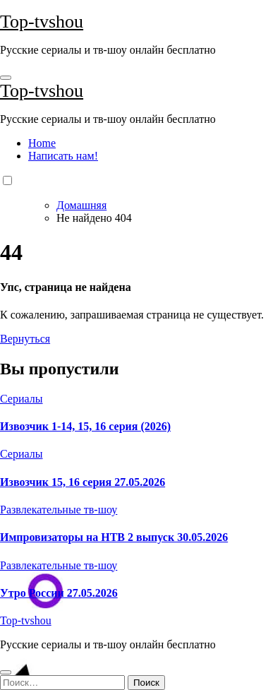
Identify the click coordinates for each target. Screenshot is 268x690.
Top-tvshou (41, 21)
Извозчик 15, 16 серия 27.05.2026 (82, 482)
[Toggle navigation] (5, 78)
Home (42, 143)
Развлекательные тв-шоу (58, 510)
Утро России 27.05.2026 (59, 593)
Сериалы (21, 399)
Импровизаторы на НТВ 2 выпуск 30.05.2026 (114, 537)
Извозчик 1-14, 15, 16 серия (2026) (85, 426)
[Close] (5, 672)
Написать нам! (63, 156)
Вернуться (25, 339)
